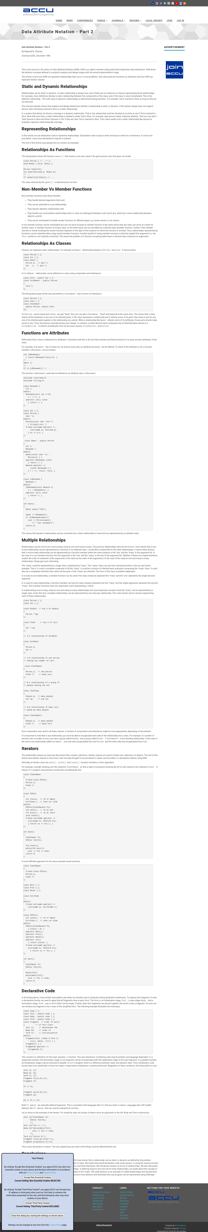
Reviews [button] (135, 20)
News (70, 20)
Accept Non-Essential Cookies (37, 1177)
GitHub (123, 1206)
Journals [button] (118, 20)
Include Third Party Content (37, 1203)
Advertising (97, 1198)
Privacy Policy (33, 1172)
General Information (101, 1189)
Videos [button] (102, 20)
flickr (122, 1209)
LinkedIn (124, 1204)
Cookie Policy (50, 1172)
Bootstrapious (180, 1223)
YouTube (124, 1212)
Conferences (85, 20)
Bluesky (123, 1195)
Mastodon (124, 1198)
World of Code (126, 1189)
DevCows (182, 1225)
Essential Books (127, 1192)
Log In (180, 20)
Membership (98, 1192)
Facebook (124, 1201)
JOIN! (170, 20)
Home (59, 20)
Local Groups (154, 20)
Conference (97, 1206)
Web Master (97, 1201)
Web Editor (97, 1204)
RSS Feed (124, 1215)
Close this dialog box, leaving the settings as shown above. (37, 1215)
